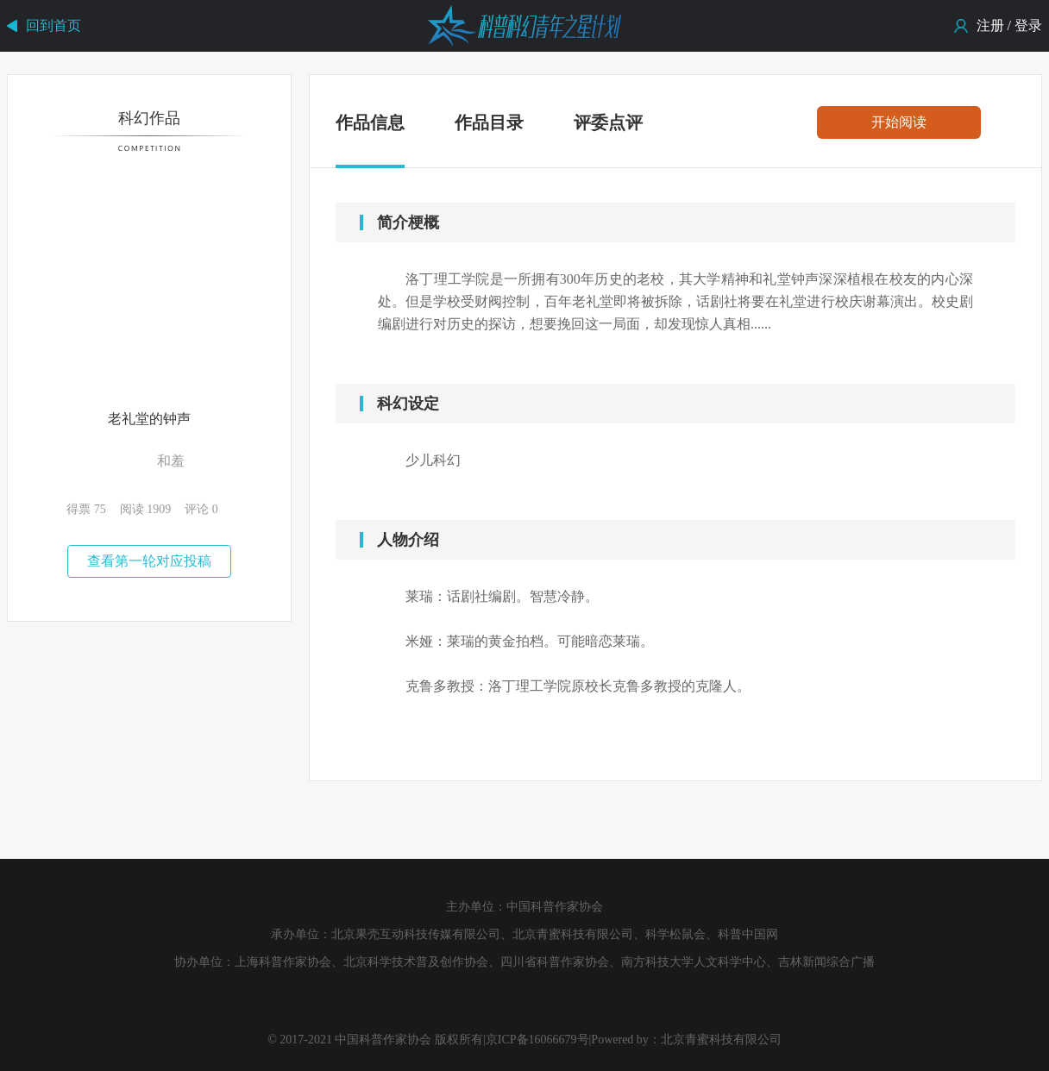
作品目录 (489, 122)
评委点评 (608, 122)
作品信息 (370, 126)
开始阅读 (899, 122)
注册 (990, 25)
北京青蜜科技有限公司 (721, 1039)
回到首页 (53, 25)
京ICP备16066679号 (537, 1039)
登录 (1028, 25)
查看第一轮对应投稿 (149, 561)
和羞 (171, 461)
